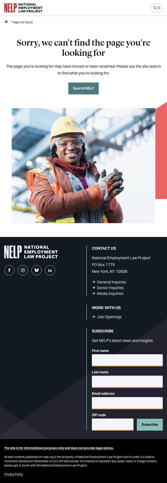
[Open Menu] (157, 8)
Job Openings (109, 316)
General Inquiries (111, 282)
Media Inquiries (110, 293)
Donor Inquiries (110, 287)
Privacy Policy (13, 474)
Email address (103, 393)
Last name (100, 372)
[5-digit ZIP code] (112, 425)
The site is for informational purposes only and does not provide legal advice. (59, 448)
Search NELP (83, 88)
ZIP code (99, 415)
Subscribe (150, 424)
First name (100, 351)
